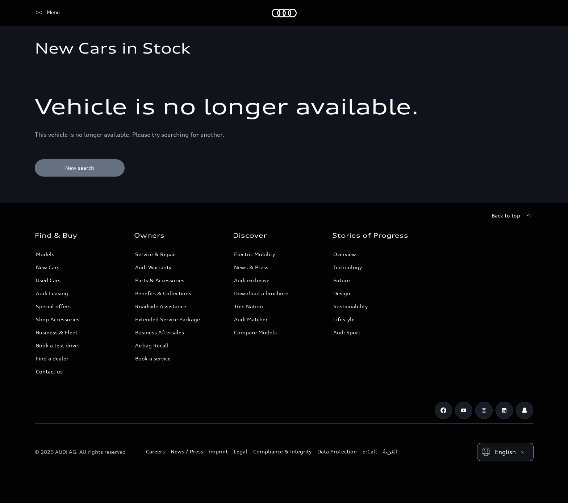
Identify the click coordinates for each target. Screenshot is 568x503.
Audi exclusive (252, 280)
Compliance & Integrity (282, 451)
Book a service (153, 358)
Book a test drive (57, 345)
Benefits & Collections (163, 293)
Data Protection (337, 451)
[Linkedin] (504, 410)
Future (341, 280)
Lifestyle (344, 319)
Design (341, 293)
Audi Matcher (251, 319)
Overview (344, 254)
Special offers (53, 306)
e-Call (370, 451)
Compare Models (255, 332)
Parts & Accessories (159, 280)
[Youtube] (463, 410)
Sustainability (350, 306)
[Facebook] (443, 410)
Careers (155, 451)
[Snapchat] (524, 410)
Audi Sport (346, 332)
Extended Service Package (167, 319)
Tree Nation (248, 306)
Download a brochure (261, 293)
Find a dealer (52, 358)
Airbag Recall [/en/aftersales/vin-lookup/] (152, 345)
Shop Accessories (57, 319)
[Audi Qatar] (47, 13)
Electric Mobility (254, 254)
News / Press (187, 451)
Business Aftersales (159, 332)
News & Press (251, 267)
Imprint (218, 451)
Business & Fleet (57, 332)
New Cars (47, 267)
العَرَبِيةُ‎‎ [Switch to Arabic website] (390, 451)
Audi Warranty (153, 267)
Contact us (49, 371)
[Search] (524, 13)
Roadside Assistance (160, 306)
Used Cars (48, 280)
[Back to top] (512, 215)
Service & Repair (155, 254)
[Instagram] (484, 410)
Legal (240, 451)
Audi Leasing (52, 293)
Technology (347, 267)
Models (45, 254)
